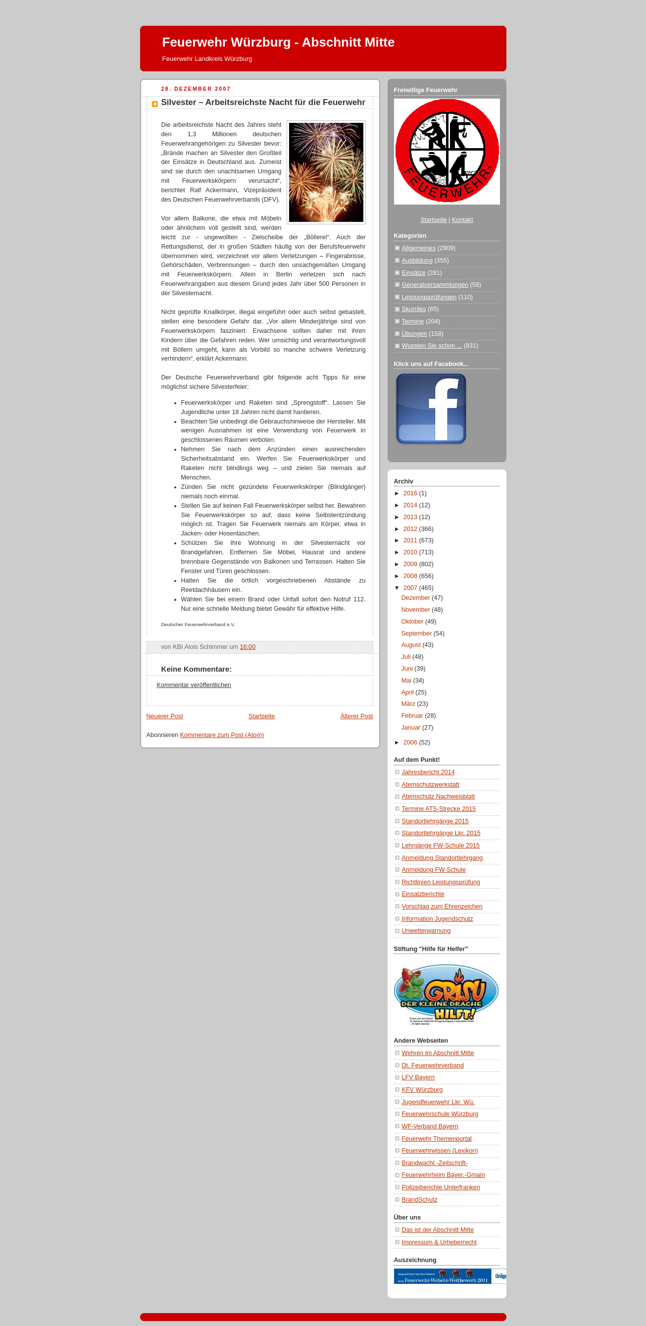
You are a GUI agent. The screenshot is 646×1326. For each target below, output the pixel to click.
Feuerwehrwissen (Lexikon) (440, 1150)
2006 (411, 742)
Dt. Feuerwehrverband (433, 1065)
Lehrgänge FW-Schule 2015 (441, 845)
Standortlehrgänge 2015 (435, 821)
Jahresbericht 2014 (428, 772)
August (412, 644)
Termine (413, 321)
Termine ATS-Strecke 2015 (439, 808)
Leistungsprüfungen (429, 297)
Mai (407, 680)
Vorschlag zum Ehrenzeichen (442, 906)
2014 (411, 505)
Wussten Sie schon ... (432, 345)
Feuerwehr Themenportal (437, 1138)
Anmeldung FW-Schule (434, 869)
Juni (408, 668)
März (409, 703)
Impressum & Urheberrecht (439, 1242)
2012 (411, 529)
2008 (411, 576)
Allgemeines (419, 248)
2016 (411, 493)
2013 (411, 517)
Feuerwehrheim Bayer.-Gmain (443, 1174)
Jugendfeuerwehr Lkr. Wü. (438, 1102)
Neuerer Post (165, 716)
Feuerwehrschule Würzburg (440, 1114)
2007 (411, 587)
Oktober (413, 621)
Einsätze (414, 272)
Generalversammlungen (435, 284)
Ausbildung (417, 260)
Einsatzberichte (423, 894)
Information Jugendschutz (437, 918)
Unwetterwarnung (426, 930)
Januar (411, 727)
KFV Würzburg (422, 1089)
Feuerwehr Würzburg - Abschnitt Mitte (278, 42)
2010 (411, 552)
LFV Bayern (418, 1077)
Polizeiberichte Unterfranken (441, 1187)
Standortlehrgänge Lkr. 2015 (441, 833)
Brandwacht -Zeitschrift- (435, 1163)
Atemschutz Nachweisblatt (438, 796)
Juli (406, 656)
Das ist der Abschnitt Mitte (438, 1229)
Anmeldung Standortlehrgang (442, 857)
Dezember (416, 597)
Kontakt (462, 219)
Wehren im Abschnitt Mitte (438, 1053)
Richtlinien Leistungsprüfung (441, 882)
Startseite (261, 716)
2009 (411, 564)
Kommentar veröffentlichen (194, 685)
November (416, 609)
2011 (411, 540)
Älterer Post (357, 716)
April (408, 692)
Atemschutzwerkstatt (430, 784)
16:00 (248, 646)
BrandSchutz (420, 1199)
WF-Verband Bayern (430, 1126)
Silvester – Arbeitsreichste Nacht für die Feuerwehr (263, 102)
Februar (413, 715)
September (417, 633)
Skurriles (414, 309)
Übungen (414, 333)
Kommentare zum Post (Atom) (222, 735)
